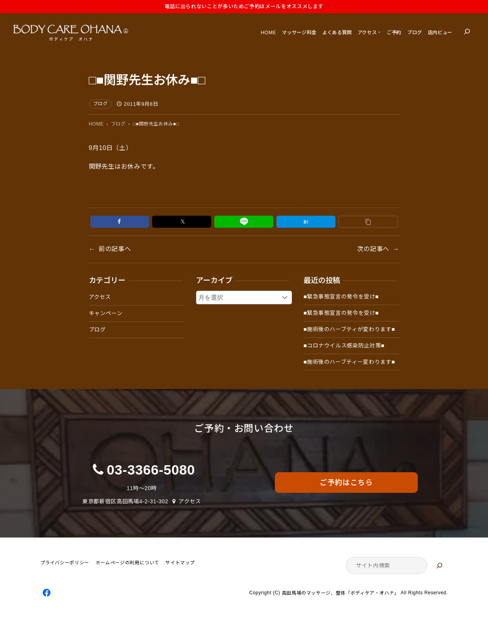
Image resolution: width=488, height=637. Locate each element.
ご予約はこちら (346, 482)
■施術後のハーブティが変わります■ (349, 329)
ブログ (100, 103)
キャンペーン (106, 313)
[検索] (439, 565)
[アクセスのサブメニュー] (379, 31)
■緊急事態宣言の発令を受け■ (341, 296)
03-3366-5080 (151, 469)
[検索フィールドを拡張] (467, 31)
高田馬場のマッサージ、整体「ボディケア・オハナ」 (340, 593)
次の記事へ (373, 249)
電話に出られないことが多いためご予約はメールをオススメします (244, 6)
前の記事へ (115, 249)
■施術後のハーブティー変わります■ (349, 362)
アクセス (100, 297)
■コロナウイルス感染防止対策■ (344, 345)
